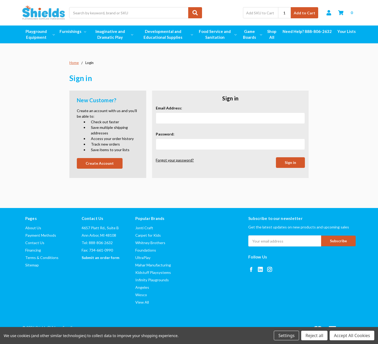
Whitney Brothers (150, 242)
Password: (165, 134)
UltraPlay (142, 257)
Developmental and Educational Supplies (168, 34)
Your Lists (346, 31)
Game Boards (252, 34)
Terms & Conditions (41, 257)
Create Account (100, 163)
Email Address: (169, 108)
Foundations (145, 250)
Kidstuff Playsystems (153, 272)
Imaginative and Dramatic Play (114, 34)
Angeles (142, 287)
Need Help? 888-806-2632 (307, 31)
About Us (33, 228)
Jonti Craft (144, 228)
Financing (33, 250)
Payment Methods (40, 235)
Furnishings (73, 31)
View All (142, 302)
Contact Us (34, 242)
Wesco (141, 294)
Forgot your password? (175, 160)
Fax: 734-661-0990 (97, 250)
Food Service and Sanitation (217, 34)
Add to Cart (304, 13)
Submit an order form (100, 257)
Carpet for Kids (148, 235)
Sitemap (32, 265)
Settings (286, 335)
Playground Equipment (40, 34)
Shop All (271, 34)
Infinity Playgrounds (152, 280)
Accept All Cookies (352, 335)
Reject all (314, 335)
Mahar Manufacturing (153, 265)
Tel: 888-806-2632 (97, 242)
